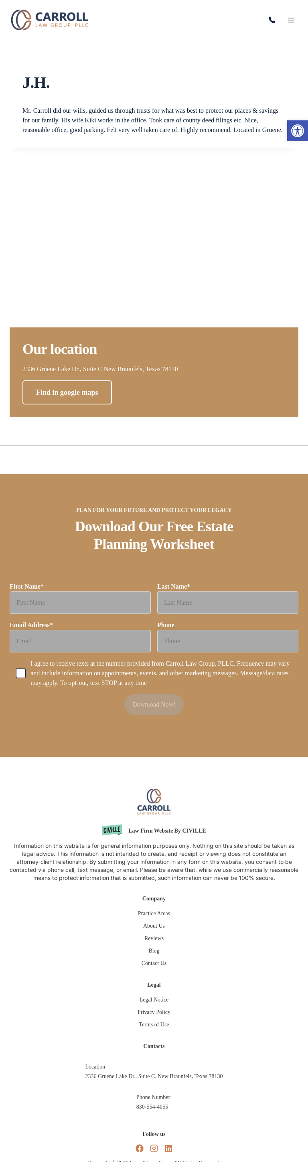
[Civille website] (154, 831)
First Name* (80, 601)
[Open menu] (291, 20)
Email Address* (80, 640)
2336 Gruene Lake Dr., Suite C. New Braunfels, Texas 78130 (154, 1076)
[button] (297, 130)
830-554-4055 (274, 20)
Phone (227, 640)
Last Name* (227, 601)
